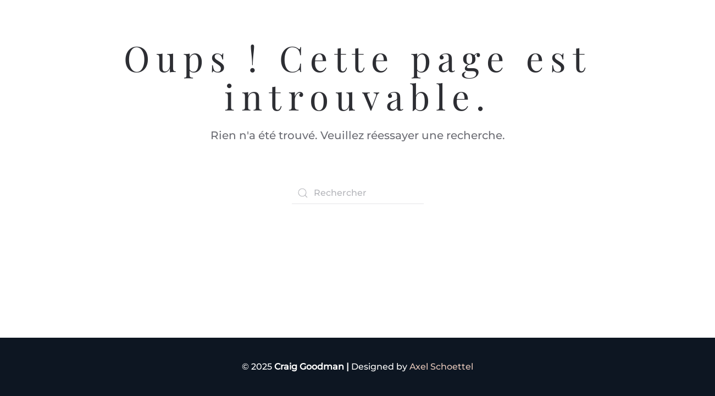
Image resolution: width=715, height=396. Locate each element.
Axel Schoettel (441, 366)
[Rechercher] (358, 193)
